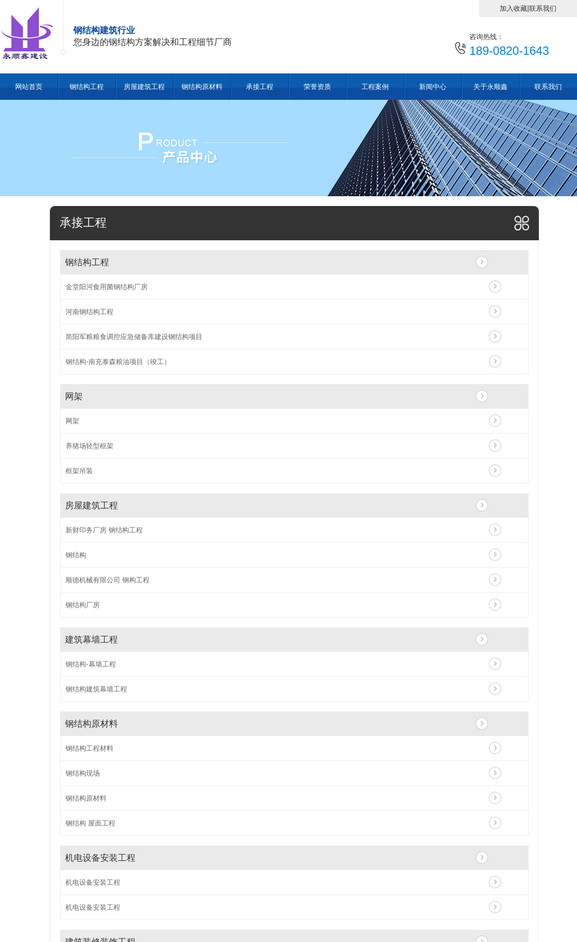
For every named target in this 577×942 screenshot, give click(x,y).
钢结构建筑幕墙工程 (96, 689)
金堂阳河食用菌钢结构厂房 (107, 287)
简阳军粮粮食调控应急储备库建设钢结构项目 (134, 337)
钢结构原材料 (201, 87)
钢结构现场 (83, 773)
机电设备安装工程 (100, 858)
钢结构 (76, 555)
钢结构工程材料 (89, 748)
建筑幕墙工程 (91, 639)
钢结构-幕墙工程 (91, 664)
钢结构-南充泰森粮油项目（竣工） (118, 362)
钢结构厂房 (83, 605)
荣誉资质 (317, 87)
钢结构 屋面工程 (90, 823)
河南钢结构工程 (89, 312)
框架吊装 (79, 471)
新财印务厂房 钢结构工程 (104, 530)
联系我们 (542, 8)
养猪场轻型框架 (89, 446)
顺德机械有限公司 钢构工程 (108, 580)
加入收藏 (513, 8)
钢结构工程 (86, 87)
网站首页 (29, 87)
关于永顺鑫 (490, 87)
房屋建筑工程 (144, 87)
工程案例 (375, 87)
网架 (74, 396)
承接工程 (259, 87)
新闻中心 (432, 87)
